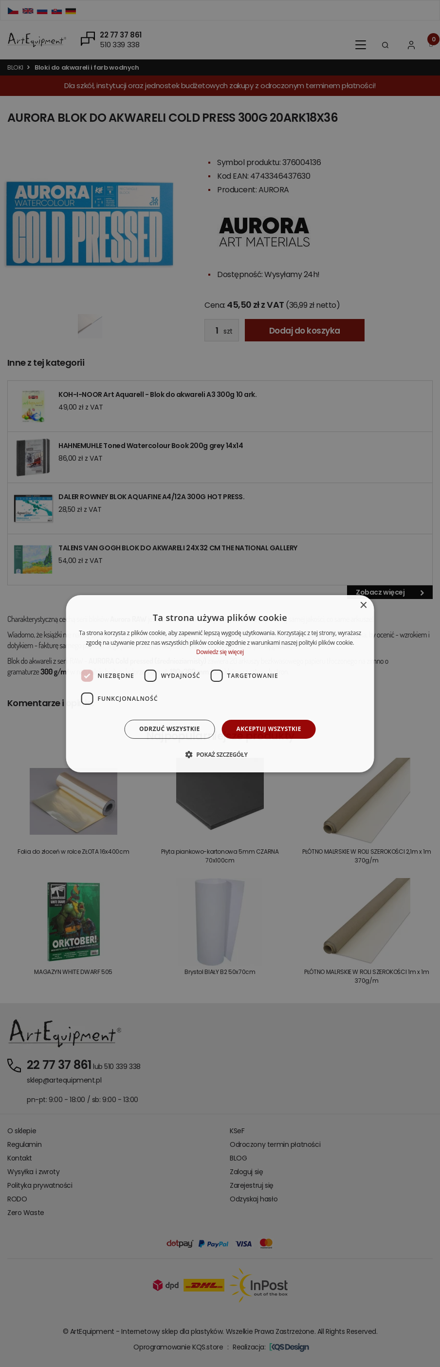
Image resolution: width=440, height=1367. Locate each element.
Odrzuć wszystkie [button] (169, 729)
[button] (219, 754)
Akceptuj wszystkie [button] (269, 729)
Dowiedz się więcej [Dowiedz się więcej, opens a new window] (220, 652)
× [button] (363, 605)
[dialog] (220, 683)
